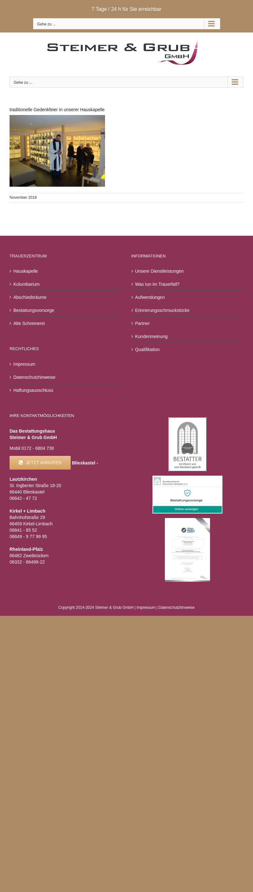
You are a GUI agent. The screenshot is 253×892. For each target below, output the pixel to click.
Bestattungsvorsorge (33, 310)
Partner (142, 323)
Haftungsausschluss (33, 390)
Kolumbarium (26, 284)
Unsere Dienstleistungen (159, 271)
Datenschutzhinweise (34, 377)
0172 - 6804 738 (37, 448)
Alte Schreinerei (29, 323)
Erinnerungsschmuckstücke (162, 310)
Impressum (24, 364)
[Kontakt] (40, 463)
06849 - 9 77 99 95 (28, 536)
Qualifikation (147, 349)
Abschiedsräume (29, 297)
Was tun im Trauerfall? (157, 284)
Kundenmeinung (151, 336)
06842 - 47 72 (23, 498)
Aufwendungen (150, 297)
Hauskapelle (25, 271)
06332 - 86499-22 (27, 562)
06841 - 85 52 (23, 530)
